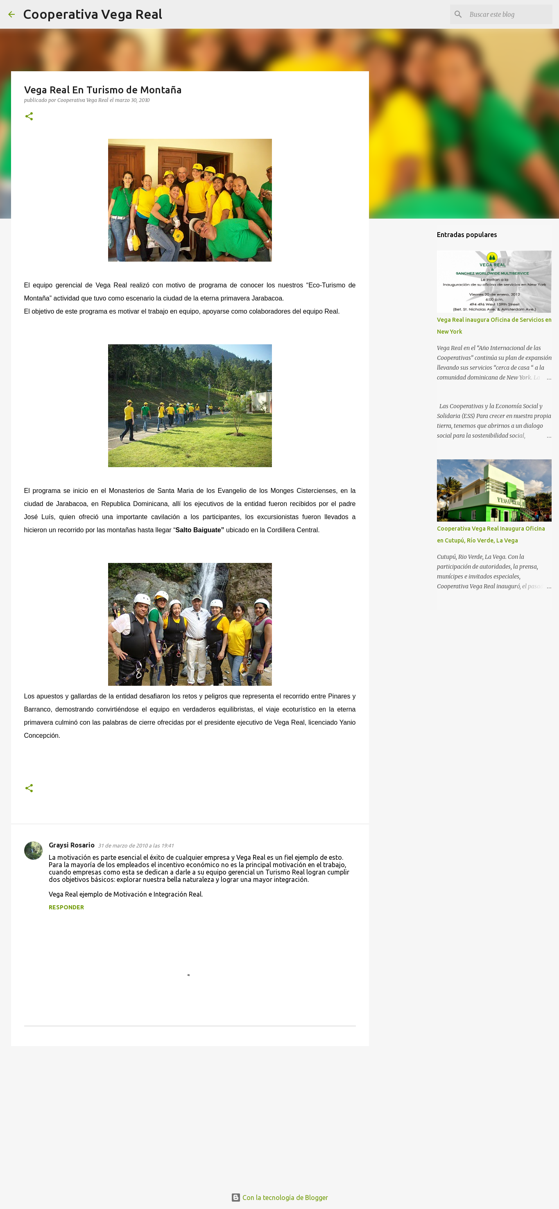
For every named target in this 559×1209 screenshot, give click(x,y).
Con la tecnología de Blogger (279, 1197)
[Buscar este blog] (509, 14)
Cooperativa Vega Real (92, 14)
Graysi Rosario (72, 845)
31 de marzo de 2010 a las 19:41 (136, 845)
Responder (66, 907)
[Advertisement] (190, 1115)
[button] (29, 116)
